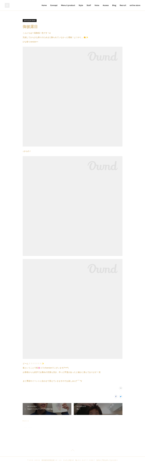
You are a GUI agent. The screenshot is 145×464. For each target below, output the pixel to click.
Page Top (72, 450)
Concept (53, 5)
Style (81, 5)
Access (106, 5)
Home (44, 5)
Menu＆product (68, 5)
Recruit (123, 5)
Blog (114, 5)
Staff (89, 5)
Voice (97, 5)
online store (135, 5)
